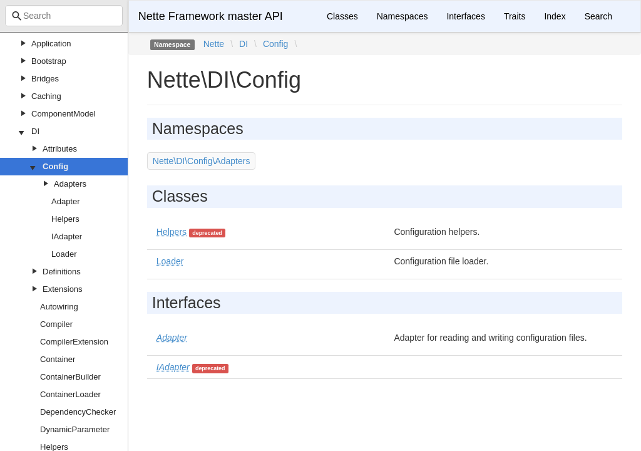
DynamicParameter (75, 429)
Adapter (65, 201)
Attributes (60, 148)
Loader (63, 254)
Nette (213, 44)
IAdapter (66, 236)
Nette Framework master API (210, 16)
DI (35, 131)
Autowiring (59, 306)
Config (55, 166)
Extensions (63, 289)
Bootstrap (48, 61)
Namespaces (402, 16)
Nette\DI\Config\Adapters (201, 161)
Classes (342, 16)
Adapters (70, 184)
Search (598, 16)
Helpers (65, 219)
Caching (46, 96)
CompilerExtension (74, 341)
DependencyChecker (78, 412)
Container (57, 359)
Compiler (56, 324)
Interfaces (465, 16)
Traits (514, 16)
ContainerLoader (70, 394)
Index (554, 16)
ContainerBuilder (70, 376)
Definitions (62, 271)
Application (51, 43)
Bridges (45, 78)
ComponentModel (63, 113)
